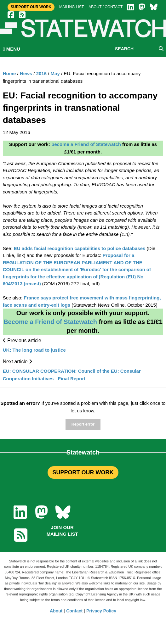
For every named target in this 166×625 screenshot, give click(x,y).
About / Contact (106, 7)
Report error (83, 424)
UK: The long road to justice (34, 350)
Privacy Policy (101, 610)
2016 (41, 73)
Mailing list (71, 7)
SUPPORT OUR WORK (83, 472)
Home (9, 73)
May (55, 73)
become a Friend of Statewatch (86, 144)
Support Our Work (31, 7)
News (26, 73)
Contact (74, 610)
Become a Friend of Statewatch (50, 321)
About (56, 610)
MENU (11, 49)
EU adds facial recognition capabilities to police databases (80, 248)
